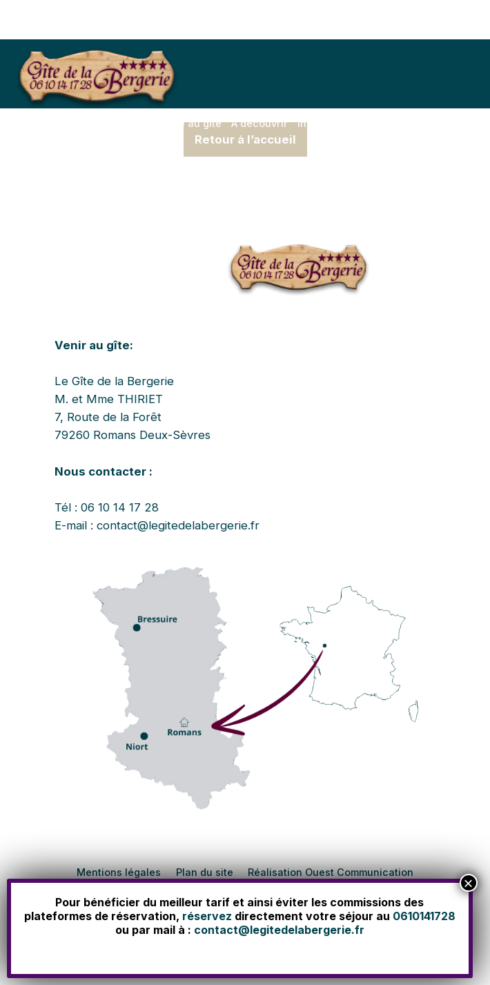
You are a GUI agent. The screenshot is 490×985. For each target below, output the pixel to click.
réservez (207, 916)
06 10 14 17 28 (120, 507)
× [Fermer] (468, 883)
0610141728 (424, 916)
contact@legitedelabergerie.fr (178, 525)
